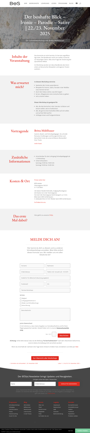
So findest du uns (44, 416)
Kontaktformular (73, 405)
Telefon (70, 409)
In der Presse (27, 414)
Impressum (56, 405)
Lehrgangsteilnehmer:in (28, 301)
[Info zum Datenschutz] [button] (13, 431)
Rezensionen (27, 409)
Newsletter (71, 414)
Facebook (71, 411)
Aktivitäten (27, 405)
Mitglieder (42, 411)
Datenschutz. (51, 393)
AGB (54, 409)
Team (40, 407)
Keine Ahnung (25, 305)
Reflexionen (27, 407)
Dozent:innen (42, 409)
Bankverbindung (58, 414)
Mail (76, 347)
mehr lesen (38, 143)
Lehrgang (11, 407)
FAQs (40, 414)
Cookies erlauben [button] (82, 430)
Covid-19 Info (13, 416)
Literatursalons (13, 409)
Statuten (56, 411)
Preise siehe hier (39, 180)
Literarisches (27, 411)
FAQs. (51, 215)
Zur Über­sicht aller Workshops (45, 358)
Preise (11, 411)
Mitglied (23, 298)
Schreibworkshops (14, 405)
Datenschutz (57, 407)
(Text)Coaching (13, 414)
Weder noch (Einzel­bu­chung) (29, 303)
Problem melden (73, 416)
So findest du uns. (40, 202)
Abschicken (63, 335)
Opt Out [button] (70, 430)
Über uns (41, 405)
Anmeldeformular (73, 407)
